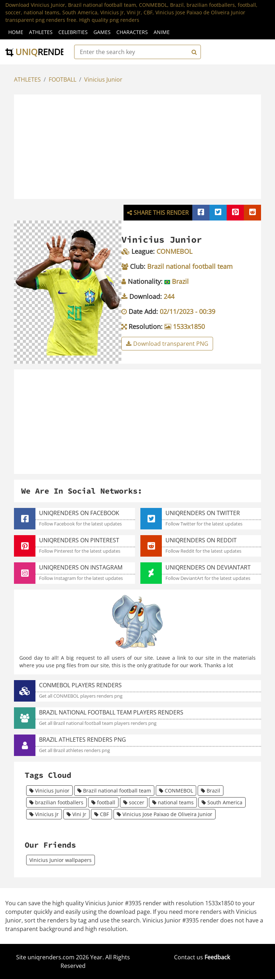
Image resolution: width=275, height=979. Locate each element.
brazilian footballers (56, 802)
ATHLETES (27, 79)
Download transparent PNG (167, 344)
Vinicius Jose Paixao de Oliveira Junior (164, 814)
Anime (162, 32)
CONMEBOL (176, 790)
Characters (132, 32)
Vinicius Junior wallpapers (60, 860)
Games (102, 32)
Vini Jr (76, 814)
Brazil (210, 790)
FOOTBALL (62, 79)
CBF (101, 814)
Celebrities (73, 32)
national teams (173, 802)
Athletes (41, 32)
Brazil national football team (114, 790)
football (103, 802)
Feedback (217, 957)
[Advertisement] (145, 146)
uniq (40, 52)
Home (15, 32)
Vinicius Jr (44, 814)
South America (222, 802)
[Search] (193, 52)
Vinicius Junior (103, 79)
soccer (133, 802)
